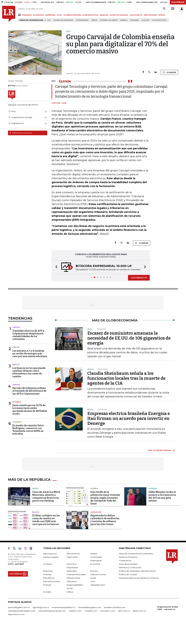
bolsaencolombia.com (114, 607)
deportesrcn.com (16, 614)
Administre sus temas (20, 133)
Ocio (92, 581)
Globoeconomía (98, 574)
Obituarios (72, 581)
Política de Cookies (128, 574)
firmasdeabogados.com (89, 607)
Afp (49, 20)
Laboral (16, 327)
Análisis (93, 553)
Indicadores (48, 578)
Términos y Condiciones (130, 567)
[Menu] (20, 15)
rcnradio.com (91, 611)
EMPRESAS (50, 15)
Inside (93, 578)
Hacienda (16, 402)
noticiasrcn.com (107, 611)
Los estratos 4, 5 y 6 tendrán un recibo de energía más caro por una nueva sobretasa (29, 353)
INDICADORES (150, 15)
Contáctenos (125, 560)
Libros (94, 20)
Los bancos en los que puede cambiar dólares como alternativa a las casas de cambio (28, 372)
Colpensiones (82, 20)
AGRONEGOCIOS (90, 15)
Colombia (134, 20)
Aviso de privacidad (128, 564)
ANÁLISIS (104, 15)
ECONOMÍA (38, 15)
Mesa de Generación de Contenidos (136, 553)
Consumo (47, 564)
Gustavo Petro (159, 20)
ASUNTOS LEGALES (119, 15)
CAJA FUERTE (135, 15)
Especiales (72, 571)
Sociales (153, 488)
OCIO (59, 15)
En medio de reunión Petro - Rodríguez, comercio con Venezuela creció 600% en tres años (28, 429)
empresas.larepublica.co (63, 607)
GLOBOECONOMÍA (72, 15)
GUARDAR (169, 72)
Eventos (94, 571)
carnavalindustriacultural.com (52, 611)
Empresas (47, 571)
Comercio (17, 422)
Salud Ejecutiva (97, 585)
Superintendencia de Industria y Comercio (139, 578)
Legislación (95, 512)
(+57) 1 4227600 (16, 564)
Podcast (47, 585)
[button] (55, 267)
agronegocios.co (41, 607)
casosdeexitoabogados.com (21, 611)
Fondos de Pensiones (63, 20)
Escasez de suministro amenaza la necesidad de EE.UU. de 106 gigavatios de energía (129, 338)
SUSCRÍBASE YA (139, 277)
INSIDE (162, 15)
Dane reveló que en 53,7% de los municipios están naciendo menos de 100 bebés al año (29, 409)
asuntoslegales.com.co (19, 607)
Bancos (16, 364)
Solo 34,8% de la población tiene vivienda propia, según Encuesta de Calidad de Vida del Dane (105, 498)
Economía (95, 564)
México (35, 488)
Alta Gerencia (73, 553)
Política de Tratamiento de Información (137, 571)
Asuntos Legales (50, 557)
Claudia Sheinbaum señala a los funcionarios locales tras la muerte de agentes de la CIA (126, 378)
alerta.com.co (139, 611)
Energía (123, 20)
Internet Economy (51, 581)
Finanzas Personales (76, 574)
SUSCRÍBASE (178, 2)
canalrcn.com (75, 611)
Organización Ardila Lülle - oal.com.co (167, 608)
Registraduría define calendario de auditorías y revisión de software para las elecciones (104, 520)
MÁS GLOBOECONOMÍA (159, 450)
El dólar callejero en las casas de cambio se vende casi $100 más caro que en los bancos (46, 520)
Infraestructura (73, 578)
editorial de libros (108, 20)
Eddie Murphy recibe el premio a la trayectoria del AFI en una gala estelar (162, 496)
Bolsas (35, 512)
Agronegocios (50, 553)
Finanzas (47, 574)
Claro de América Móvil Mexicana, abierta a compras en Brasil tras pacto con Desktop (46, 496)
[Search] (164, 8)
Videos (70, 592)
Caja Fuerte (72, 557)
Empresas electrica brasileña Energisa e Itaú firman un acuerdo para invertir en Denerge (128, 418)
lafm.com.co (124, 611)
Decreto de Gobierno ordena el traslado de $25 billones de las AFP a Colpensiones (29, 391)
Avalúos (145, 20)
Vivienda (94, 488)
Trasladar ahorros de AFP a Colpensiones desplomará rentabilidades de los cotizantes (28, 335)
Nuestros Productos (128, 557)
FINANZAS (27, 15)
